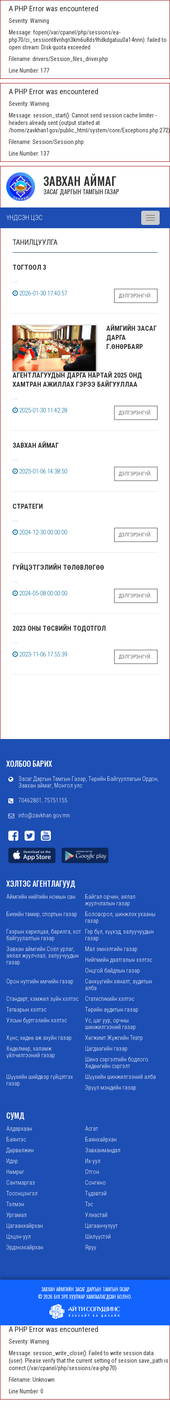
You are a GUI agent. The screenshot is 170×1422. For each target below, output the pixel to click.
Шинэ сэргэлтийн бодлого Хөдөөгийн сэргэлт (116, 1062)
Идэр (12, 1161)
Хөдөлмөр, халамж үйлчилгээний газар (30, 1052)
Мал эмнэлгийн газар (111, 949)
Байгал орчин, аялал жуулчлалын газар (110, 900)
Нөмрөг (15, 1171)
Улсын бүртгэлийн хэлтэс (36, 1020)
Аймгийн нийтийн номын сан (40, 896)
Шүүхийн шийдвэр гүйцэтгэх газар (39, 1080)
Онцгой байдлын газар (112, 970)
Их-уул (92, 1161)
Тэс (89, 1204)
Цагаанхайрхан (24, 1225)
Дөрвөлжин (20, 1150)
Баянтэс (16, 1139)
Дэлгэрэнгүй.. (136, 296)
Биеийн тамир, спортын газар (41, 914)
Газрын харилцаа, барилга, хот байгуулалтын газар (43, 934)
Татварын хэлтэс (26, 1009)
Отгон (92, 1171)
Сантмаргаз (20, 1182)
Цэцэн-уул (18, 1236)
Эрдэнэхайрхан (24, 1247)
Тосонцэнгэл (22, 1193)
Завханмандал (102, 1150)
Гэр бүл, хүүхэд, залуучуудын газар (119, 934)
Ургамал (16, 1215)
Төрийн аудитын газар (111, 1009)
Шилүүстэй (98, 1236)
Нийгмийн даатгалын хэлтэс (118, 959)
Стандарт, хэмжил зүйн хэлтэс (42, 998)
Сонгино (95, 1182)
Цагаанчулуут (101, 1225)
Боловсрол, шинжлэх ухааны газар (120, 917)
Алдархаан (19, 1128)
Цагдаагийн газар (106, 1048)
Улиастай (96, 1215)
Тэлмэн (15, 1204)
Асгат (91, 1128)
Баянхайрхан (101, 1139)
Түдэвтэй (96, 1193)
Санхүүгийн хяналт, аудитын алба (118, 984)
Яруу (90, 1247)
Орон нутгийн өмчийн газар (39, 981)
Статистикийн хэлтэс (109, 998)
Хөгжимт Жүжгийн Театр (114, 1037)
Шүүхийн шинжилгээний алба (120, 1076)
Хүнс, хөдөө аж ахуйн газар (39, 1037)
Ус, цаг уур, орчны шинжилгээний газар (110, 1023)
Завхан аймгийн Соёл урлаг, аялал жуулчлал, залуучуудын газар (42, 956)
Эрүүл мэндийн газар (110, 1087)
